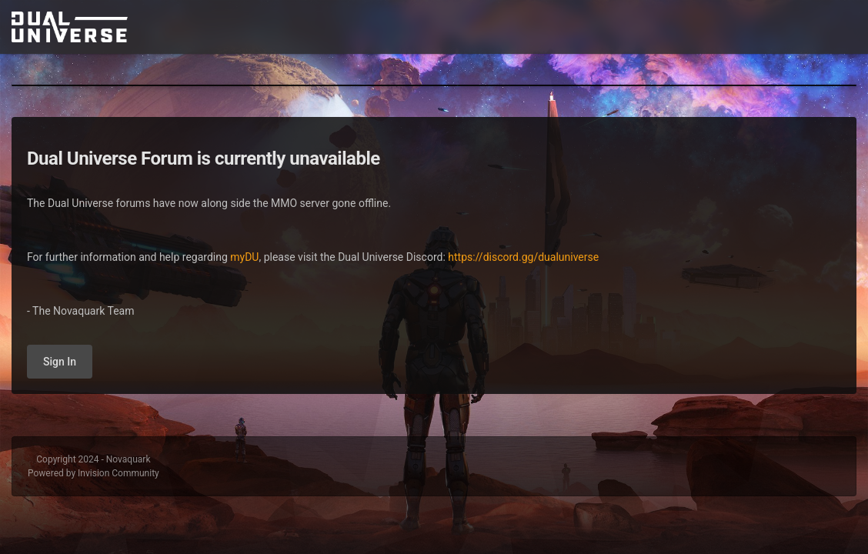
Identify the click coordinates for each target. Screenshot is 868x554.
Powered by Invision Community (93, 473)
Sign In (59, 361)
